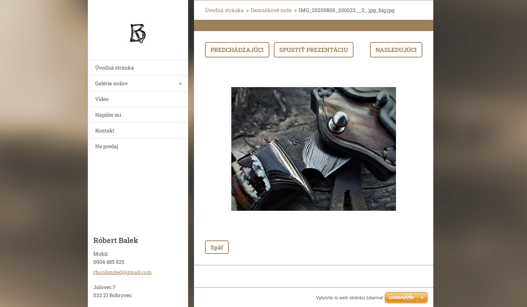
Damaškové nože (271, 10)
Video (102, 99)
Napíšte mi (108, 114)
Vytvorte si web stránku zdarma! (349, 297)
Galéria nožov (111, 83)
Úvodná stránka (114, 67)
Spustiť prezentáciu (313, 49)
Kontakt (105, 130)
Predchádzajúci (237, 49)
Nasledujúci (396, 49)
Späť (216, 247)
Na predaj (106, 146)
